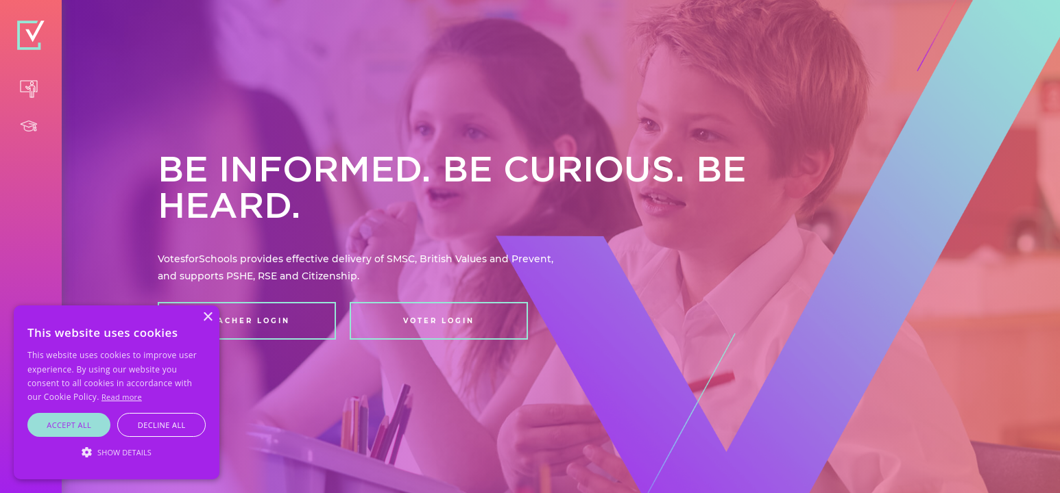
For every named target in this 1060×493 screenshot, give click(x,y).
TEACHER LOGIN (247, 320)
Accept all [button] (69, 425)
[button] (116, 453)
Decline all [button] (162, 425)
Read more (121, 397)
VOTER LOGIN (438, 320)
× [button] (207, 317)
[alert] (116, 392)
